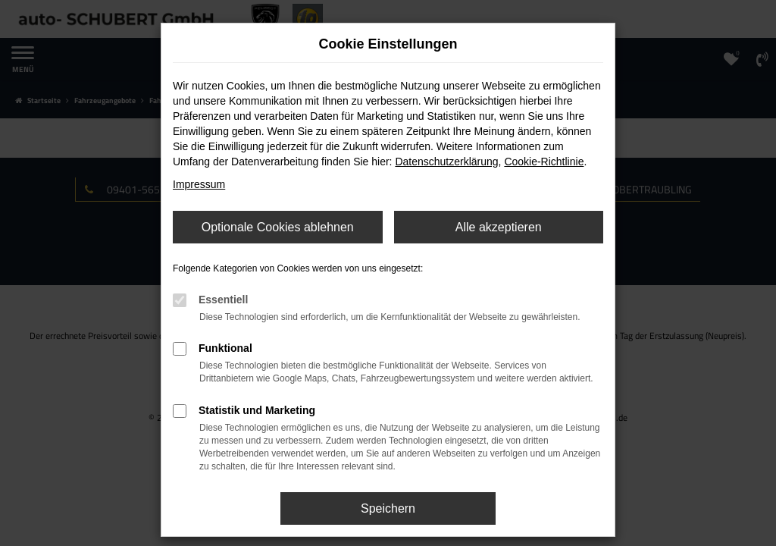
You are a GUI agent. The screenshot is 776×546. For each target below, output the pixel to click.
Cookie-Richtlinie (544, 161)
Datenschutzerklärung (446, 161)
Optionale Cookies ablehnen (278, 227)
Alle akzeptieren (498, 227)
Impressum (199, 184)
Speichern (388, 508)
